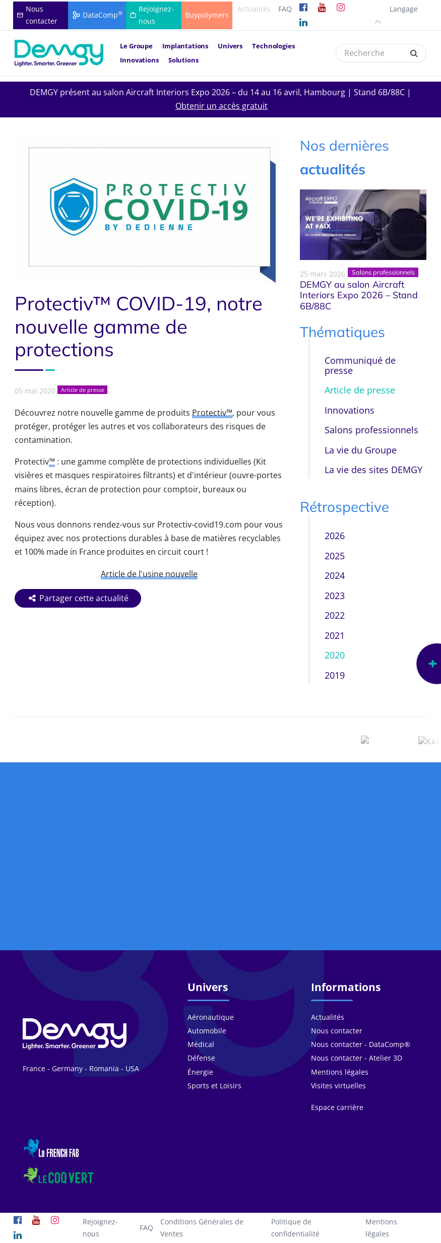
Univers (230, 45)
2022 (335, 615)
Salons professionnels (371, 430)
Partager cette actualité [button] (78, 598)
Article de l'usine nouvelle (149, 573)
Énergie (200, 1072)
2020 (335, 655)
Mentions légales (339, 1072)
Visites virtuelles (338, 1085)
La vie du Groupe (361, 450)
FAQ (285, 9)
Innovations (139, 59)
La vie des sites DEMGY (373, 470)
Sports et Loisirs (214, 1085)
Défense (201, 1058)
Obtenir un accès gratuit (221, 105)
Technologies (273, 45)
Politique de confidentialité (295, 1227)
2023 (335, 596)
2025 (335, 556)
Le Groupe (136, 45)
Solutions (183, 59)
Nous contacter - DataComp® (360, 1044)
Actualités (254, 9)
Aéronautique (210, 1017)
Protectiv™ (212, 412)
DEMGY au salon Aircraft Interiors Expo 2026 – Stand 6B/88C (359, 295)
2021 (335, 635)
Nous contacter (336, 1030)
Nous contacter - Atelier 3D (356, 1058)
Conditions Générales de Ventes (201, 1227)
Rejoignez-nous (100, 1227)
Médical (200, 1044)
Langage (395, 14)
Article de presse (360, 390)
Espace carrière (337, 1107)
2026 (335, 536)
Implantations (185, 45)
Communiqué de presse (360, 365)
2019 (335, 675)
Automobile (206, 1030)
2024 (335, 575)
